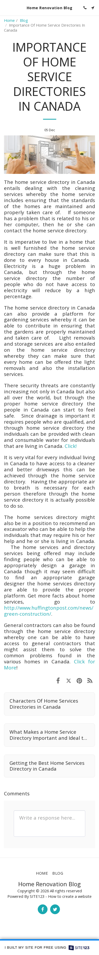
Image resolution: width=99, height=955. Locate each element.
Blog (24, 20)
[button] (5, 7)
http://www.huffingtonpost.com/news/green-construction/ (48, 610)
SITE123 (37, 896)
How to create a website (70, 896)
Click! (71, 446)
